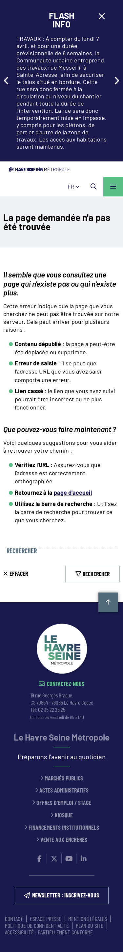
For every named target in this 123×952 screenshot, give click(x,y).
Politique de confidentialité (37, 925)
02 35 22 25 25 (51, 709)
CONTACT (14, 918)
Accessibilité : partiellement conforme (49, 932)
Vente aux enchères (63, 839)
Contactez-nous (65, 683)
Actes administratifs (64, 790)
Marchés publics (64, 778)
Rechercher (22, 551)
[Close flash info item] (102, 16)
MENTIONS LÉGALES (87, 918)
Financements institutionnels (64, 827)
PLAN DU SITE (89, 925)
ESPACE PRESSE (45, 918)
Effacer (19, 573)
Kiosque (64, 815)
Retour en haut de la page (108, 602)
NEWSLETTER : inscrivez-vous (65, 895)
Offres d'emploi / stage (63, 802)
